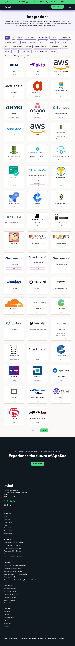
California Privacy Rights (28, 638)
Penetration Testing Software (13, 542)
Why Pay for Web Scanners (13, 568)
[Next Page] (44, 430)
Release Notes (8, 531)
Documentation (9, 617)
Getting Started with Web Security (15, 574)
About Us (7, 612)
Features (7, 519)
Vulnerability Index (10, 577)
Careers (6, 620)
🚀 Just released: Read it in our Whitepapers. (37, 2)
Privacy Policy (13, 638)
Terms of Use (42, 638)
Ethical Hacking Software (12, 548)
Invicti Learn (8, 534)
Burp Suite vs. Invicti (10, 591)
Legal (5, 638)
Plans (5, 525)
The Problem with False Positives (15, 565)
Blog (5, 516)
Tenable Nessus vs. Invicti (12, 603)
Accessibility (52, 638)
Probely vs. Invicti (10, 597)
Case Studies (8, 528)
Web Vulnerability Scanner (13, 551)
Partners (6, 626)
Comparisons (8, 554)
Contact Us (7, 614)
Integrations (8, 522)
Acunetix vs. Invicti (10, 589)
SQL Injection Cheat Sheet (13, 571)
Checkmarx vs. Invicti (11, 594)
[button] (69, 7)
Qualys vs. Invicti (9, 600)
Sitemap (61, 638)
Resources (7, 623)
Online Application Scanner (13, 557)
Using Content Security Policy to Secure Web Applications (23, 580)
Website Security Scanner (12, 545)
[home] (8, 7)
